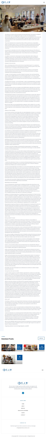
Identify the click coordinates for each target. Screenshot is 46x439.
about (23, 406)
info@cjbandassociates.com (23, 427)
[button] (43, 2)
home (23, 403)
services (23, 408)
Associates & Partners (23, 410)
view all (41, 338)
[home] (6, 2)
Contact (23, 415)
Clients (23, 412)
